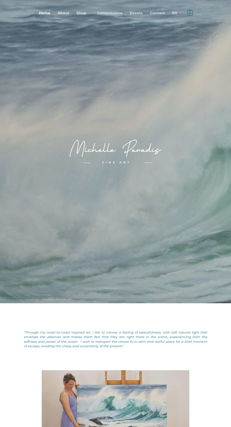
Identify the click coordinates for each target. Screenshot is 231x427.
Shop (81, 13)
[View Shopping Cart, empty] (190, 13)
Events (136, 13)
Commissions (110, 13)
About (63, 13)
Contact (157, 13)
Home (44, 13)
